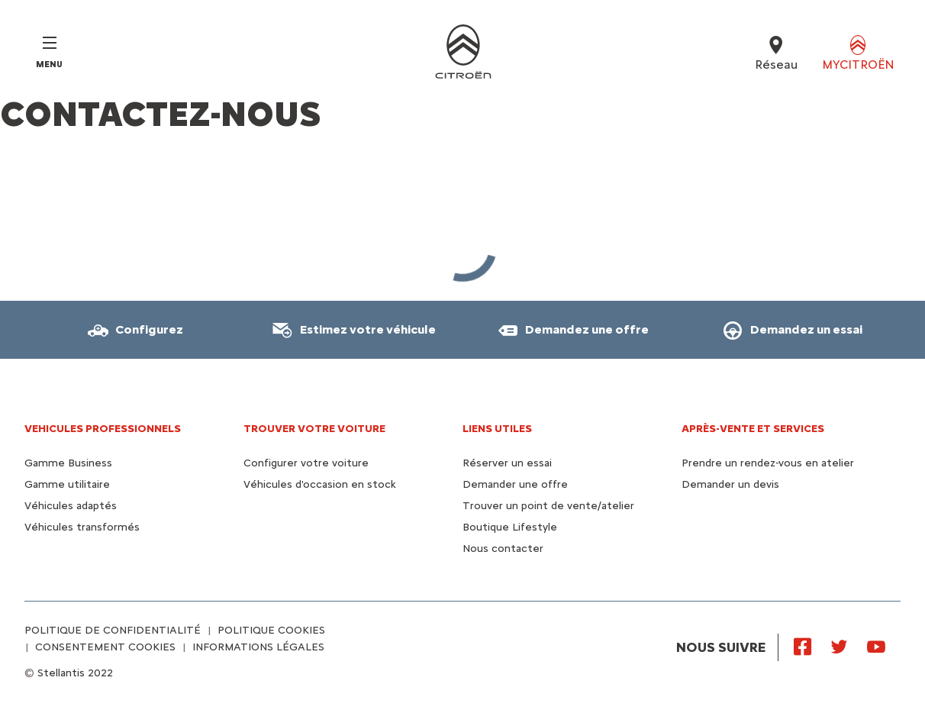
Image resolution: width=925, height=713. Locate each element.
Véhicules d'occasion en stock (319, 484)
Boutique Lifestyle (510, 527)
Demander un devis (730, 484)
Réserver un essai (507, 463)
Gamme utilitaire (67, 484)
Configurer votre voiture (306, 463)
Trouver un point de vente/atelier (548, 505)
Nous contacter (503, 548)
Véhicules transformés (82, 527)
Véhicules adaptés (70, 505)
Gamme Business (68, 463)
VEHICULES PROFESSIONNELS (102, 428)
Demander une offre (515, 484)
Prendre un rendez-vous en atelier (768, 463)
